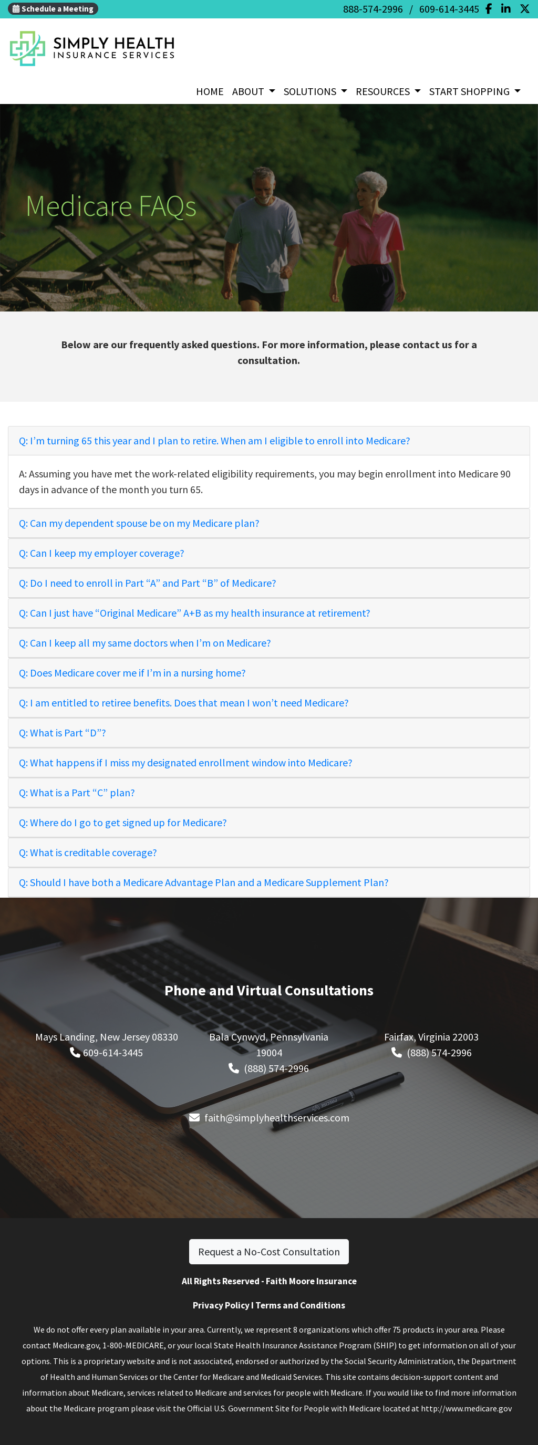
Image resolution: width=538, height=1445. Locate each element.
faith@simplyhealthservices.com (276, 1117)
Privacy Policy (221, 1305)
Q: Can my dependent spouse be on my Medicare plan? (139, 522)
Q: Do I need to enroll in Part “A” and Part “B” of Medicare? (147, 582)
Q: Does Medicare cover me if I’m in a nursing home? (132, 672)
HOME (210, 91)
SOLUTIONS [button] (311, 91)
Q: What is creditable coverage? (88, 852)
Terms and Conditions (300, 1305)
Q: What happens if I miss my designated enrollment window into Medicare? (186, 762)
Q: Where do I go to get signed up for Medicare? (123, 822)
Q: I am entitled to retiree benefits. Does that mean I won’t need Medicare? (184, 702)
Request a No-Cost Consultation (269, 1251)
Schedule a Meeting (53, 9)
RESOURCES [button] (384, 91)
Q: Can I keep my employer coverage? (101, 552)
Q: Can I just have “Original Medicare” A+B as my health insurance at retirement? (194, 612)
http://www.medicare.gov (466, 1408)
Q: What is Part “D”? (62, 732)
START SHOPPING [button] (470, 91)
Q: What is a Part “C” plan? (77, 792)
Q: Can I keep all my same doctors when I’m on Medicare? (145, 642)
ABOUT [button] (249, 91)
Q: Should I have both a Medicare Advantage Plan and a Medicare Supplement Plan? (204, 882)
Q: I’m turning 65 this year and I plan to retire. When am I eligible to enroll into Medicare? (214, 440)
